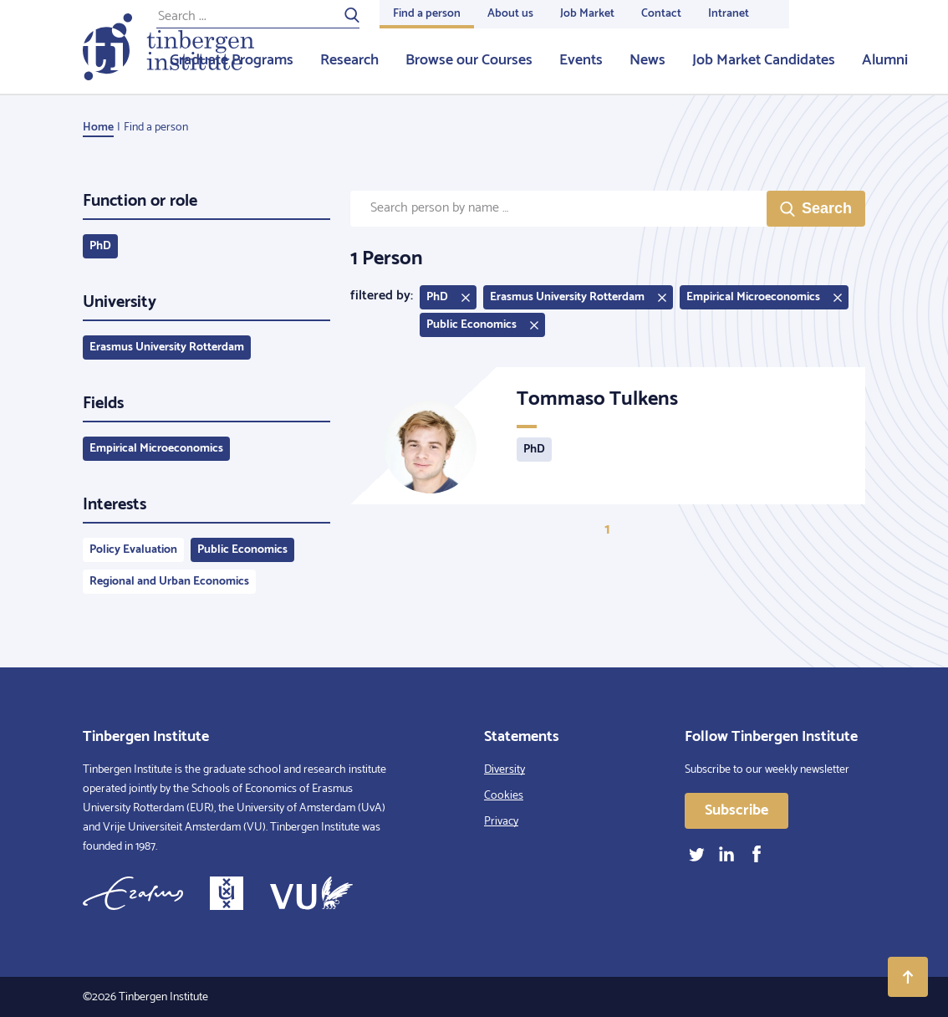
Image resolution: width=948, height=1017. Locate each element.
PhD (100, 246)
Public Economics (242, 550)
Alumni (885, 60)
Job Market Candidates (763, 60)
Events (581, 60)
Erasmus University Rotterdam (166, 347)
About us (510, 13)
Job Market (587, 13)
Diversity (504, 769)
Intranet (728, 13)
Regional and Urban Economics (169, 581)
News (647, 60)
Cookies (503, 795)
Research (349, 60)
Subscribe (736, 810)
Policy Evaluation (133, 550)
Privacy (501, 821)
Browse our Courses (469, 60)
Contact (661, 13)
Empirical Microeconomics (156, 448)
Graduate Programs (231, 60)
